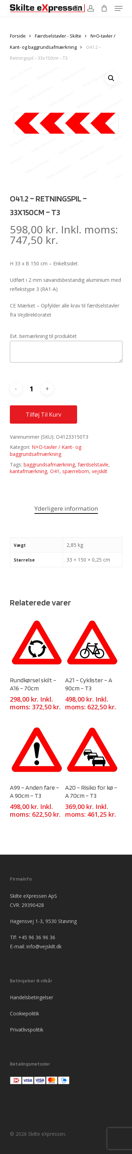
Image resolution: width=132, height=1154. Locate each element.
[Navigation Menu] (118, 8)
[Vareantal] (32, 389)
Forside (18, 36)
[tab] (66, 508)
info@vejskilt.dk (44, 946)
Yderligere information (66, 508)
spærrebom (75, 471)
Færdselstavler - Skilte (58, 36)
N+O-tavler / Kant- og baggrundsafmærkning (45, 450)
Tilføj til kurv (43, 414)
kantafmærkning (28, 471)
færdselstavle (93, 464)
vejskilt (99, 471)
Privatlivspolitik (26, 1029)
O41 (54, 471)
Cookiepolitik (24, 1013)
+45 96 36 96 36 (36, 937)
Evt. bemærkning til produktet (43, 336)
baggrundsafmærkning (49, 464)
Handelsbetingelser (31, 997)
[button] (111, 78)
